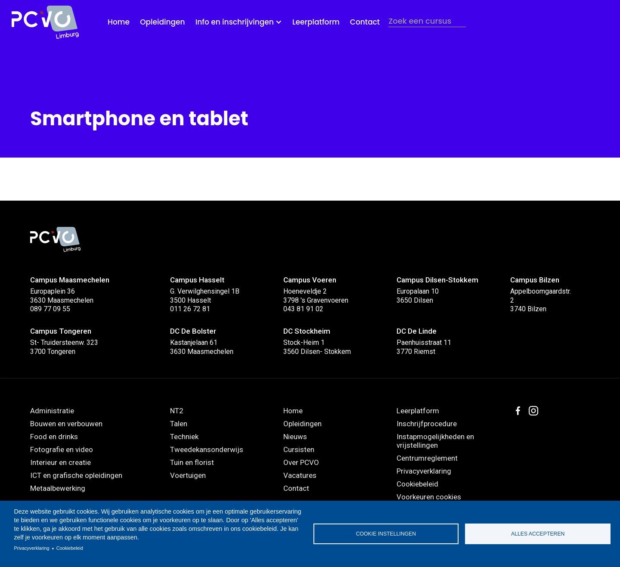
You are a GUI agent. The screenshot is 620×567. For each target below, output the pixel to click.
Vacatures (299, 475)
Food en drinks (54, 436)
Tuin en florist (192, 462)
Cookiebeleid (69, 548)
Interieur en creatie (60, 462)
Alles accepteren (537, 534)
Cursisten (298, 449)
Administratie (52, 410)
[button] (238, 22)
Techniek (184, 436)
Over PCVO (301, 462)
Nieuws (295, 436)
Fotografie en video (61, 449)
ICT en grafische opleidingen (76, 475)
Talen (178, 423)
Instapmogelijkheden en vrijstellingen (435, 440)
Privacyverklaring (31, 548)
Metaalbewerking (57, 488)
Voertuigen (188, 475)
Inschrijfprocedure (427, 423)
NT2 (176, 410)
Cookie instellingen (386, 534)
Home (119, 22)
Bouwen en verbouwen (66, 423)
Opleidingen (162, 22)
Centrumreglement (427, 458)
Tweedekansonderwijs (206, 449)
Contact (365, 22)
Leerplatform (316, 22)
